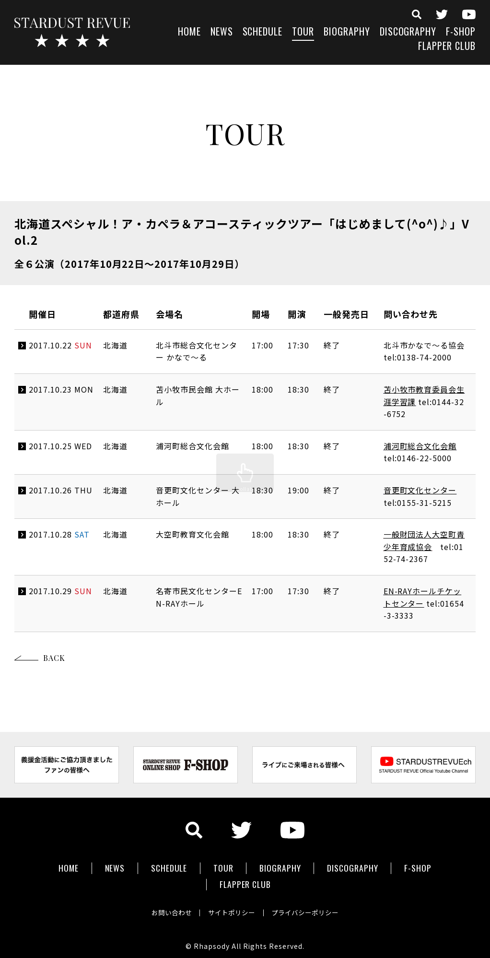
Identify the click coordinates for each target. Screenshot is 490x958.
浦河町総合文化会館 (420, 446)
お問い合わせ (168, 907)
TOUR (303, 32)
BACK (54, 658)
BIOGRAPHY (347, 32)
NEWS (221, 32)
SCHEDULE (263, 32)
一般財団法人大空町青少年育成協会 (424, 540)
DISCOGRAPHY (408, 32)
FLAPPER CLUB (447, 47)
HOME (189, 32)
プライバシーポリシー (308, 907)
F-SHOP (461, 32)
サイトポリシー (231, 907)
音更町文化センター (420, 490)
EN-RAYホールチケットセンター (423, 597)
